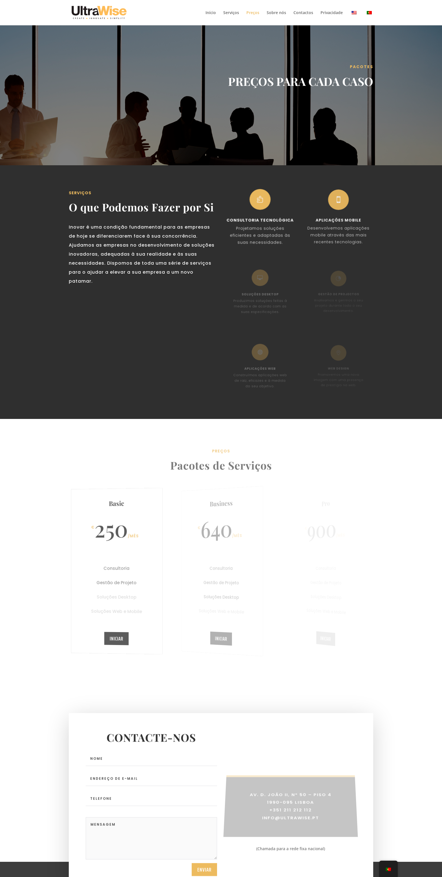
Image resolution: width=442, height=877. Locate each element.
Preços (252, 13)
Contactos (303, 13)
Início (210, 13)
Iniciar (116, 638)
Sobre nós (276, 13)
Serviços (231, 13)
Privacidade (332, 13)
